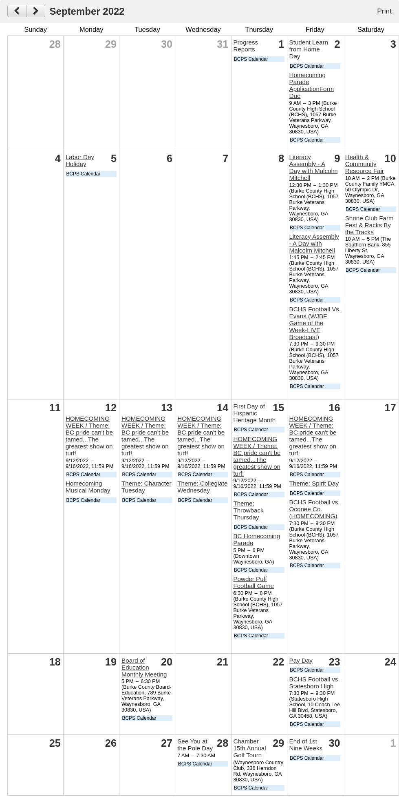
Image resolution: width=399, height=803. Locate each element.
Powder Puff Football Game (253, 582)
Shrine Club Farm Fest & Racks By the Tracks (369, 225)
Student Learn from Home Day (308, 49)
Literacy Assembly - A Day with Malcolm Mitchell (313, 167)
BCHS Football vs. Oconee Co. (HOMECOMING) (314, 509)
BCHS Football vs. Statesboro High (314, 683)
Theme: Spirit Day (314, 483)
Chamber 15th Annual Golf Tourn (249, 748)
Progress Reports (245, 46)
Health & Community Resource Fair (364, 163)
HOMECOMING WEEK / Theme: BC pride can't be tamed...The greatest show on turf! (89, 436)
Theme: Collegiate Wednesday (202, 487)
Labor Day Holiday (80, 160)
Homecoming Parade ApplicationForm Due (311, 85)
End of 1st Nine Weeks (306, 745)
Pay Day (301, 660)
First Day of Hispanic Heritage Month (254, 413)
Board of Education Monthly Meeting (144, 667)
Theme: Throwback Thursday (248, 510)
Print (384, 11)
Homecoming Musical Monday (88, 487)
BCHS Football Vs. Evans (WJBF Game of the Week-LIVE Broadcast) (315, 323)
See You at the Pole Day (195, 745)
